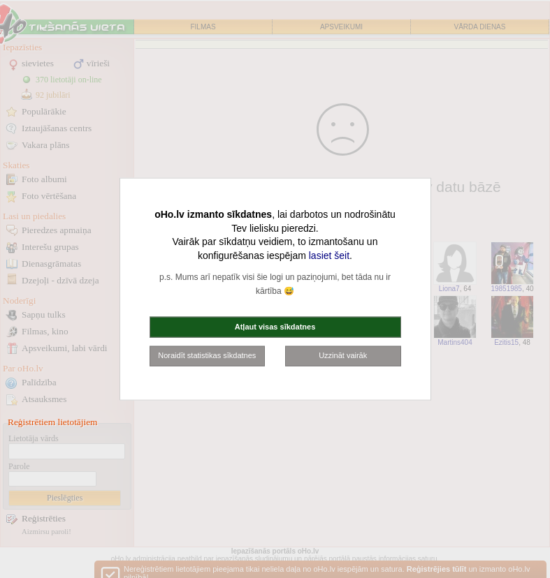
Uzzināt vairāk (343, 355)
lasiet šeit (329, 254)
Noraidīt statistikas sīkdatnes (207, 355)
